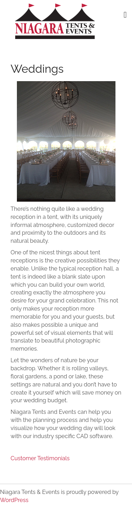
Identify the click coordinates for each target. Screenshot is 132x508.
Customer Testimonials (40, 458)
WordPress (14, 500)
